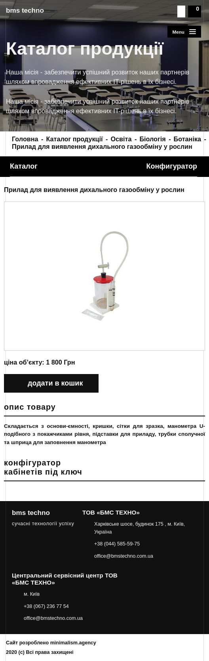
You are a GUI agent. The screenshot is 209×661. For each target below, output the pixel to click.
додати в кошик (55, 383)
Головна (25, 138)
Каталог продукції (74, 138)
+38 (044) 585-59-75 (117, 544)
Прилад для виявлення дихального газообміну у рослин (102, 146)
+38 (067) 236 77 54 (46, 606)
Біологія (152, 138)
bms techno (25, 10)
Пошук (181, 11)
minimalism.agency (73, 643)
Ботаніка (187, 138)
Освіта (121, 138)
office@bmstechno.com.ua (123, 556)
